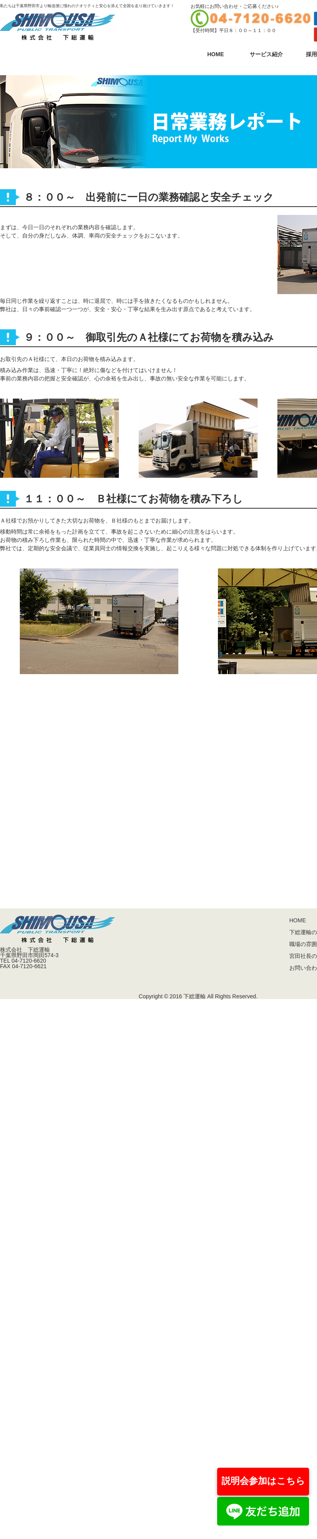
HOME (215, 54)
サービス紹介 (266, 54)
